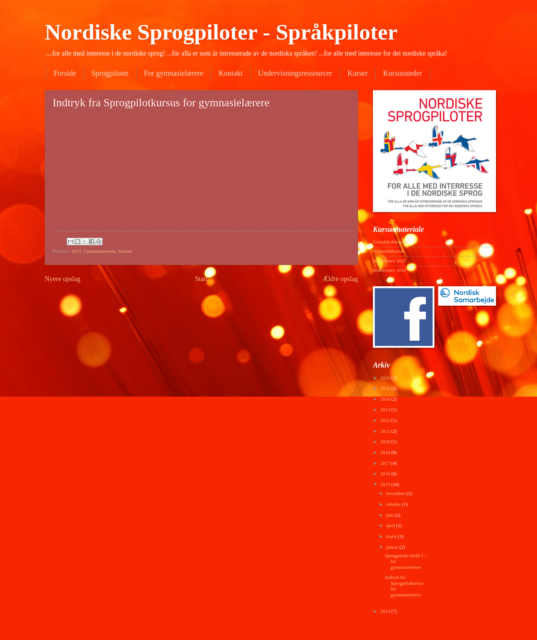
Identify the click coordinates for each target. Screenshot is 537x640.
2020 (385, 441)
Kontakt (230, 73)
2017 (385, 463)
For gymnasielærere (173, 73)
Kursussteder (402, 73)
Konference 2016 (389, 270)
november (396, 493)
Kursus (125, 251)
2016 (385, 473)
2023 (385, 409)
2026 (385, 378)
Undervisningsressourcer (295, 73)
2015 (76, 251)
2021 (385, 431)
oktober (394, 504)
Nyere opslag (63, 279)
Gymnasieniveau (100, 251)
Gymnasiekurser (388, 251)
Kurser (358, 73)
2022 (385, 420)
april (391, 525)
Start (201, 279)
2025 (385, 388)
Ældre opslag (340, 279)
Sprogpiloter (110, 73)
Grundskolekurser (390, 242)
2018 (385, 452)
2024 (385, 399)
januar (392, 547)
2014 (385, 611)
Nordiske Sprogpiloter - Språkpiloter (221, 32)
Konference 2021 (389, 261)
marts (392, 536)
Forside (65, 73)
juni (390, 515)
